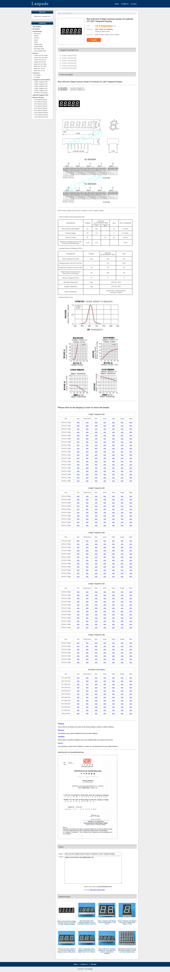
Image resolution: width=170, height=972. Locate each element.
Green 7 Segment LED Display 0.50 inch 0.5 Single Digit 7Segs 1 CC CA (127, 922)
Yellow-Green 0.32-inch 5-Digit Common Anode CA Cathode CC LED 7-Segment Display (66, 923)
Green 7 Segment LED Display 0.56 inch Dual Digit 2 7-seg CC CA (107, 922)
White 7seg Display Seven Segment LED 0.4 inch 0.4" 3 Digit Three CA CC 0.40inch (87, 950)
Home (59, 13)
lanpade (90, 969)
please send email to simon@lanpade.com (93, 870)
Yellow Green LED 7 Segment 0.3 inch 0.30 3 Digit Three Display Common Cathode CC (66, 950)
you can (87, 890)
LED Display (67, 13)
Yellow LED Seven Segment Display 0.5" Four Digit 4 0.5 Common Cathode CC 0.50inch (106, 951)
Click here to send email (97, 890)
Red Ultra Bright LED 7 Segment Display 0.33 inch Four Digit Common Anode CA (86, 922)
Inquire (94, 40)
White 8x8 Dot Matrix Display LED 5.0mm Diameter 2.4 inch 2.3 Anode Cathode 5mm (127, 950)
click (78, 422)
